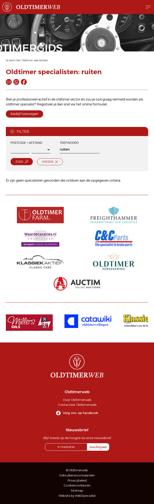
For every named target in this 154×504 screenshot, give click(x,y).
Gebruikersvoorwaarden (77, 475)
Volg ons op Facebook (80, 413)
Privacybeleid (77, 480)
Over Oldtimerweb (77, 400)
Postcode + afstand (26, 142)
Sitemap (77, 490)
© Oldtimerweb (77, 470)
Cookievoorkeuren (77, 485)
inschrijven (98, 447)
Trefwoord (69, 142)
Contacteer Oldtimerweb (77, 405)
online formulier (94, 104)
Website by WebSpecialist (77, 495)
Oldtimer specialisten (35, 60)
